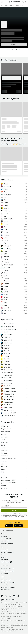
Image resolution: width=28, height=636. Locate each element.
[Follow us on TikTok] (18, 595)
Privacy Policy (17, 513)
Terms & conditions (6, 580)
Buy (6, 5)
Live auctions (4, 550)
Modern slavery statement (8, 587)
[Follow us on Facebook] (2, 595)
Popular (18, 50)
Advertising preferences (7, 543)
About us (3, 534)
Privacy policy (4, 585)
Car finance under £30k (7, 568)
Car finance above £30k (7, 571)
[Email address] (14, 505)
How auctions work (6, 538)
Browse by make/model (7, 552)
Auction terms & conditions (8, 582)
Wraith (17, 5)
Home (2, 5)
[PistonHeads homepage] (14, 2)
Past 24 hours (4, 559)
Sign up (14, 510)
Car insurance (4, 573)
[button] (11, 109)
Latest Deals (11, 50)
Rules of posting (5, 589)
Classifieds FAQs (5, 541)
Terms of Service (14, 604)
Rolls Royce (11, 5)
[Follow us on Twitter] (6, 595)
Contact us (4, 536)
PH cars (3, 555)
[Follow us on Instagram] (10, 595)
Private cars (4, 557)
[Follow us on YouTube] (14, 595)
